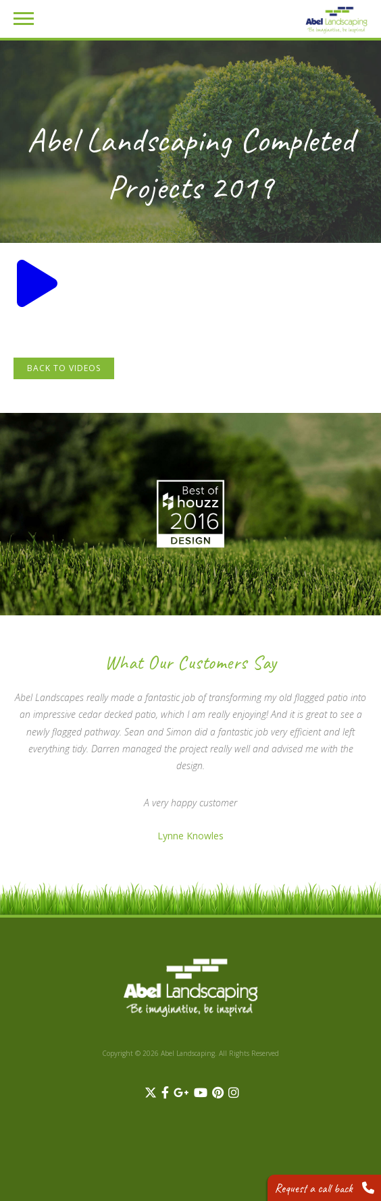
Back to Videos (64, 368)
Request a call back (324, 1188)
